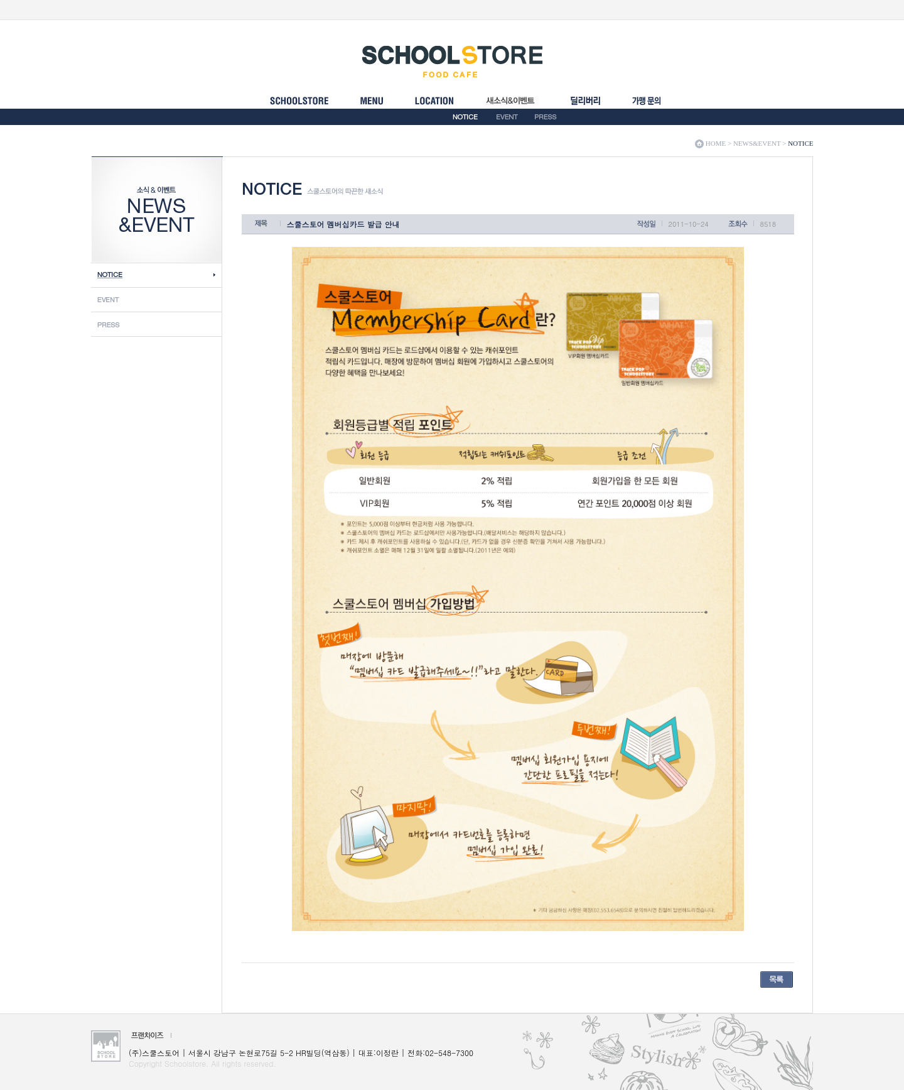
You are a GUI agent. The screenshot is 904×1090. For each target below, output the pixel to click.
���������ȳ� (585, 106)
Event (156, 300)
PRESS (545, 117)
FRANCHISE (646, 106)
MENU (371, 106)
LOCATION (433, 106)
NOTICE (465, 117)
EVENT (507, 117)
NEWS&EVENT (512, 106)
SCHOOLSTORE (299, 106)
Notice (156, 275)
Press (156, 324)
